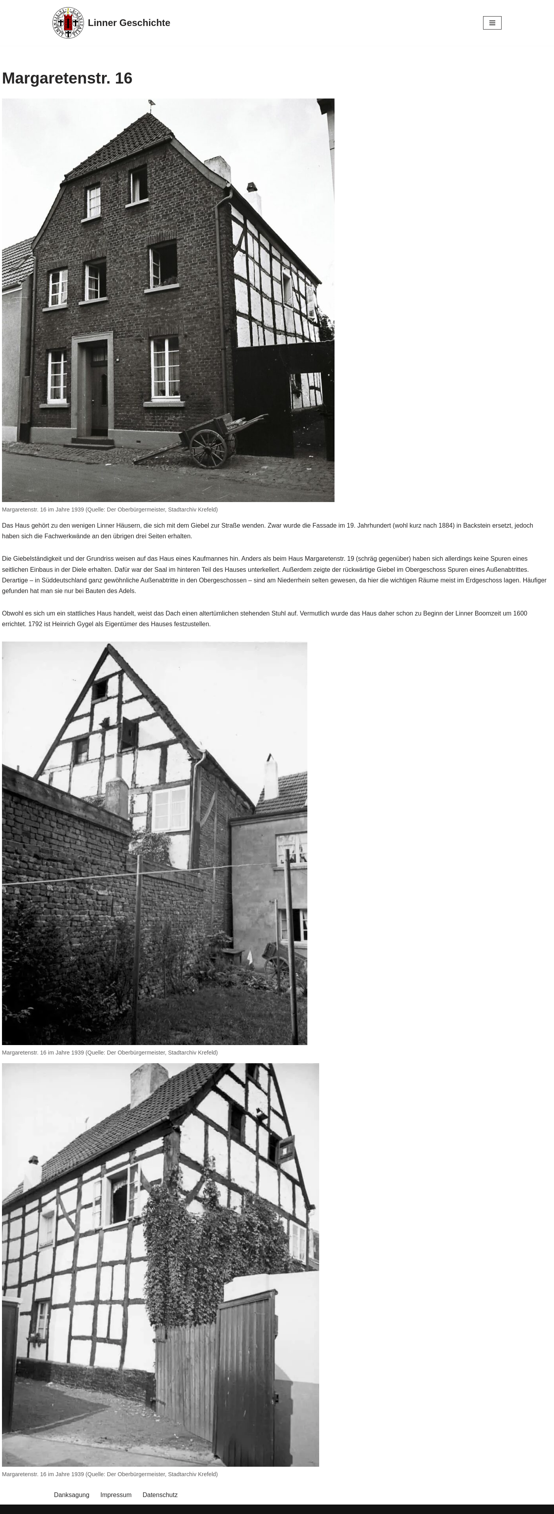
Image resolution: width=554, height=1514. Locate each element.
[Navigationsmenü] (492, 23)
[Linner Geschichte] (111, 23)
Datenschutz (160, 1495)
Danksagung (71, 1495)
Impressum (116, 1495)
